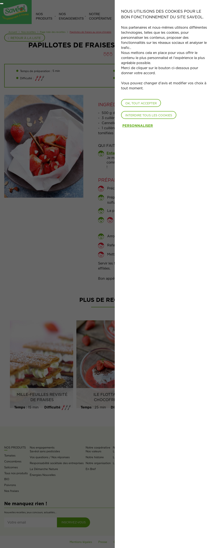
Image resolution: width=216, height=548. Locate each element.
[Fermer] (1, 3)
